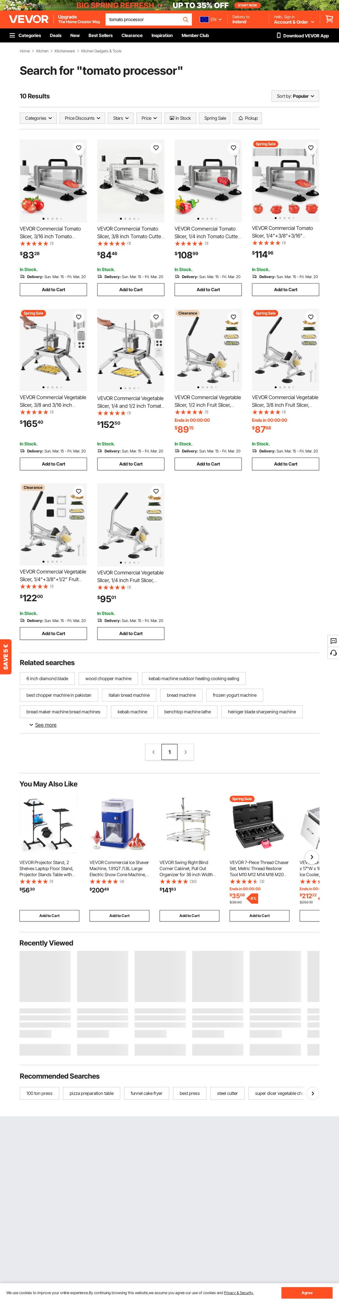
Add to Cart (53, 289)
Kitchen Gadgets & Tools (101, 51)
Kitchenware (65, 51)
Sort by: (284, 96)
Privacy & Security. (239, 1292)
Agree (307, 1292)
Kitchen (42, 51)
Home (25, 51)
